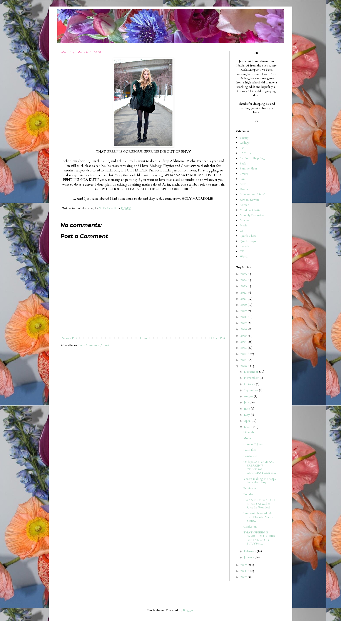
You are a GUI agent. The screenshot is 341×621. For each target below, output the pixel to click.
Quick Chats (248, 236)
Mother (248, 438)
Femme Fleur (248, 168)
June (247, 409)
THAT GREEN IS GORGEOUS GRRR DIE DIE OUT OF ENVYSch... (259, 537)
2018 (244, 317)
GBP (243, 184)
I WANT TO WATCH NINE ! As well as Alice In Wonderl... (259, 504)
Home (144, 338)
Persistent (249, 488)
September (251, 390)
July (247, 402)
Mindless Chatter (251, 210)
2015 (244, 336)
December (251, 372)
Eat (242, 148)
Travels (244, 246)
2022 (244, 293)
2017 (244, 323)
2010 (244, 366)
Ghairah (248, 432)
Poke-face (249, 450)
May (247, 415)
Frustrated (250, 456)
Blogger (188, 610)
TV (242, 251)
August (249, 396)
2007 (244, 577)
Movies (244, 220)
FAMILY (245, 153)
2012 (244, 354)
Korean (244, 205)
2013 (244, 348)
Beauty (244, 138)
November (251, 378)
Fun (242, 179)
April (247, 421)
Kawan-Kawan (249, 200)
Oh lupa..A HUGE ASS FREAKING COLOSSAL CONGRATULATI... (259, 467)
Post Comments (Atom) (93, 345)
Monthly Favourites (252, 215)
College (245, 143)
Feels (243, 163)
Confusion (250, 527)
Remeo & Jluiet (253, 444)
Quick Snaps (248, 241)
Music (243, 225)
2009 (244, 565)
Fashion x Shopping (252, 158)
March (248, 427)
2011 (244, 360)
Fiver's (244, 174)
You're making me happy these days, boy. (259, 481)
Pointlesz (249, 494)
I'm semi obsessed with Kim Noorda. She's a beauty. (258, 517)
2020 (244, 305)
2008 (244, 571)
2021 (244, 299)
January (249, 557)
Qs (241, 231)
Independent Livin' (252, 194)
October (250, 384)
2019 (244, 311)
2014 (244, 342)
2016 (244, 329)
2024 (244, 280)
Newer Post (69, 338)
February (250, 551)
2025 (244, 274)
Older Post (218, 338)
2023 (244, 286)
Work (243, 256)
